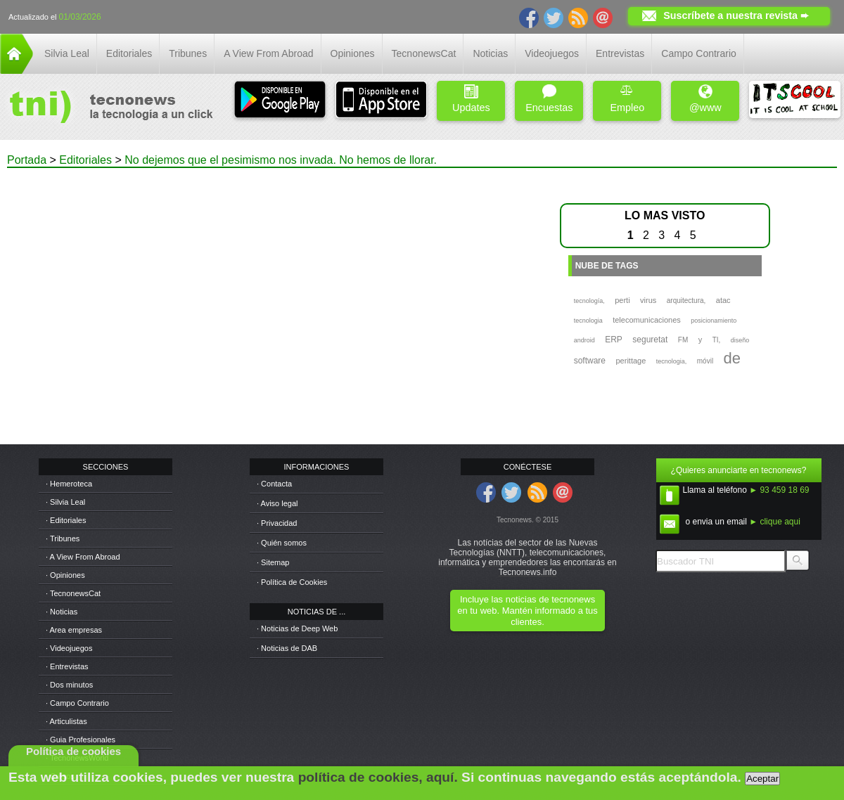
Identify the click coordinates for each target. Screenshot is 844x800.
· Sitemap (273, 562)
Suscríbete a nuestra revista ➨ (736, 15)
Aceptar (762, 778)
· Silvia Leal (65, 502)
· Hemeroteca (69, 483)
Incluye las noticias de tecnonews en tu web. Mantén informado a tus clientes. (527, 610)
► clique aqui (774, 522)
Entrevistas (620, 53)
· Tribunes (62, 538)
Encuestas (549, 98)
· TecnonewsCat (73, 593)
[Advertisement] (272, 266)
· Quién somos (282, 542)
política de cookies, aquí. (378, 777)
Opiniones (353, 53)
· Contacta (274, 483)
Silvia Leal (66, 53)
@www (705, 98)
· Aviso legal (277, 503)
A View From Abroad (268, 53)
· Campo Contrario (77, 703)
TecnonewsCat (424, 53)
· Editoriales (66, 520)
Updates (471, 98)
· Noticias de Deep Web (297, 628)
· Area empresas (74, 630)
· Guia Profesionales (80, 739)
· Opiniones (65, 575)
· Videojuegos (69, 648)
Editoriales (129, 53)
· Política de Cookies (292, 582)
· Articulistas (66, 721)
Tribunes (188, 53)
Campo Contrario (698, 53)
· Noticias (61, 611)
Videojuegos (552, 53)
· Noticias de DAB (287, 648)
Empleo (627, 98)
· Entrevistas (67, 666)
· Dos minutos (69, 684)
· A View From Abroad (83, 557)
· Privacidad (277, 523)
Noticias (490, 53)
